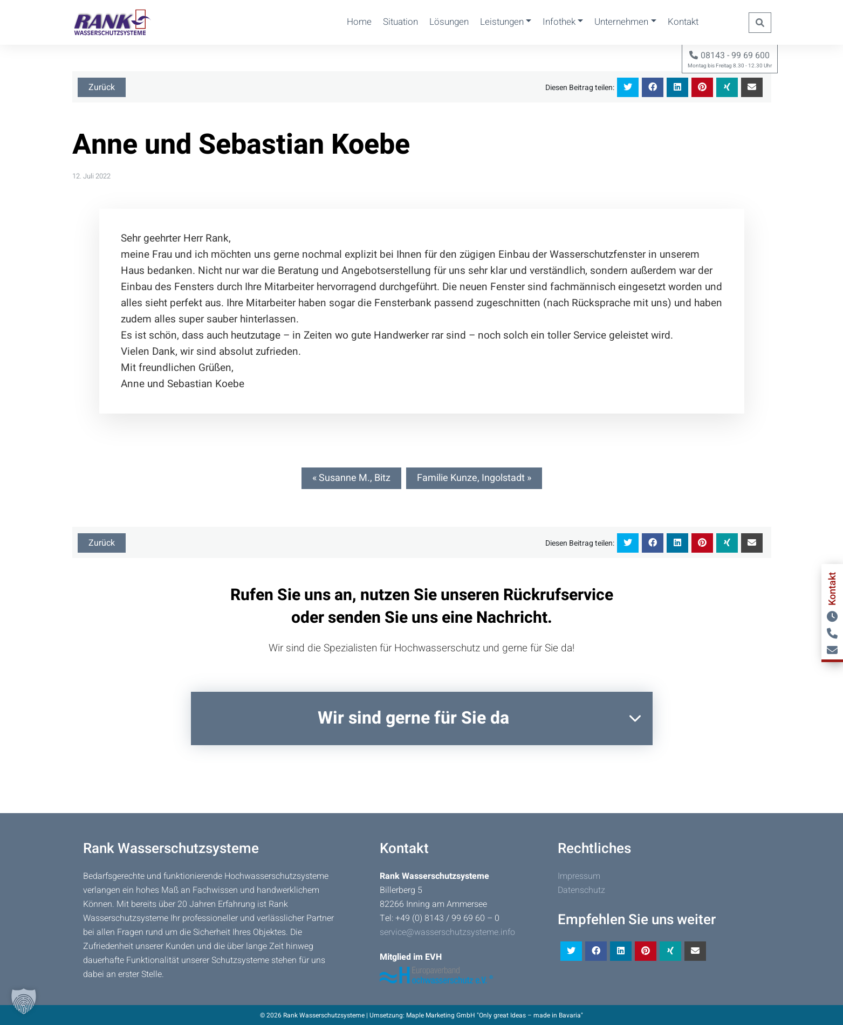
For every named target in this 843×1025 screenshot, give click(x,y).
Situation (400, 22)
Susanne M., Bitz (354, 478)
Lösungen (449, 22)
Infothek (559, 22)
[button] (23, 1001)
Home (359, 22)
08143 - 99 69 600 (729, 55)
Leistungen (502, 22)
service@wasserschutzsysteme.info (447, 932)
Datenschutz (581, 890)
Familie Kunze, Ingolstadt (471, 478)
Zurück (101, 87)
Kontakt (683, 22)
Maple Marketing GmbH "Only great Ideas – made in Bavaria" (494, 1015)
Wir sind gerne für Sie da (413, 718)
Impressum (579, 876)
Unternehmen (621, 22)
